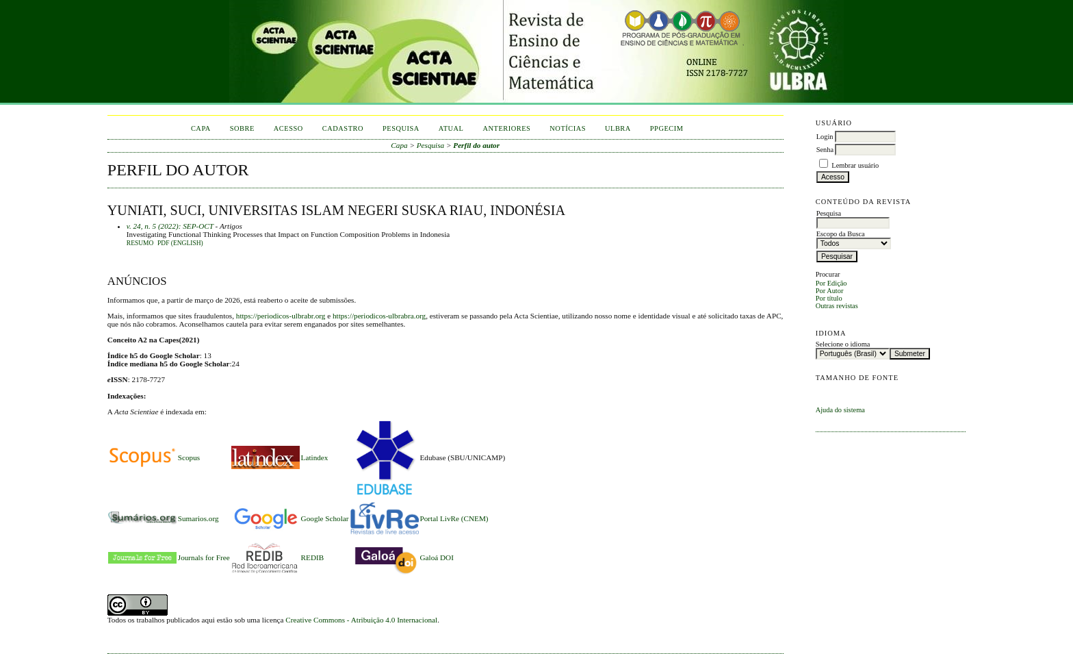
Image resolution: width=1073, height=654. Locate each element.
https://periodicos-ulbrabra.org (379, 316)
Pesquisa (401, 128)
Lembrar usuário (855, 165)
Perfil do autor (476, 145)
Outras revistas (837, 306)
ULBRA (618, 128)
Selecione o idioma (843, 344)
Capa (201, 128)
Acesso (288, 128)
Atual (451, 128)
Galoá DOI (437, 557)
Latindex (314, 457)
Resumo (140, 243)
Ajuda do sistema (840, 410)
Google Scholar (325, 518)
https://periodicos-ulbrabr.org (281, 316)
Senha (824, 149)
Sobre (242, 128)
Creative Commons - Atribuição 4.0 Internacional (361, 620)
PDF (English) (180, 243)
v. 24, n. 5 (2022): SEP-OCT (170, 226)
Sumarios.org (198, 518)
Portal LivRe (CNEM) (454, 518)
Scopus (189, 457)
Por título (829, 298)
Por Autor (830, 290)
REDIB (312, 557)
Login (824, 136)
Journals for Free (204, 557)
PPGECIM (667, 128)
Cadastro (342, 128)
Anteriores (506, 128)
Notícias (568, 128)
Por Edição (831, 283)
